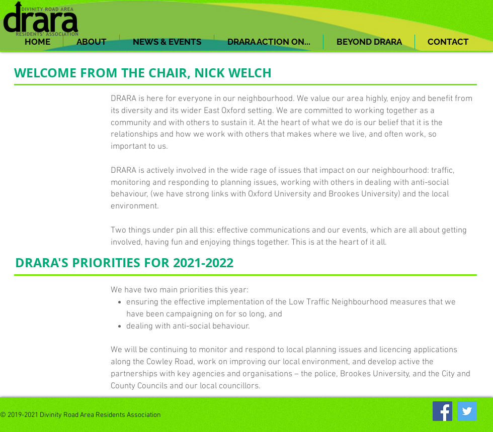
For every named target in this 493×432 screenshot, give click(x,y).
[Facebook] (442, 411)
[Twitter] (467, 411)
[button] (91, 42)
